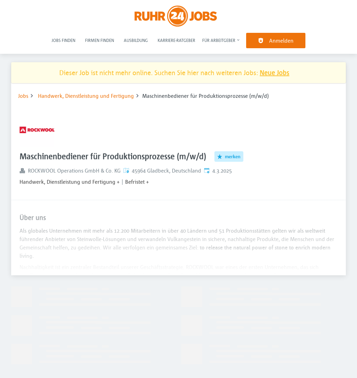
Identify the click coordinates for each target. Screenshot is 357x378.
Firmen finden (99, 40)
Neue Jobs (274, 72)
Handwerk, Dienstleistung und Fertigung (86, 95)
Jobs (23, 95)
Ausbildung (136, 40)
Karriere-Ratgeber (176, 40)
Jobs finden (63, 40)
